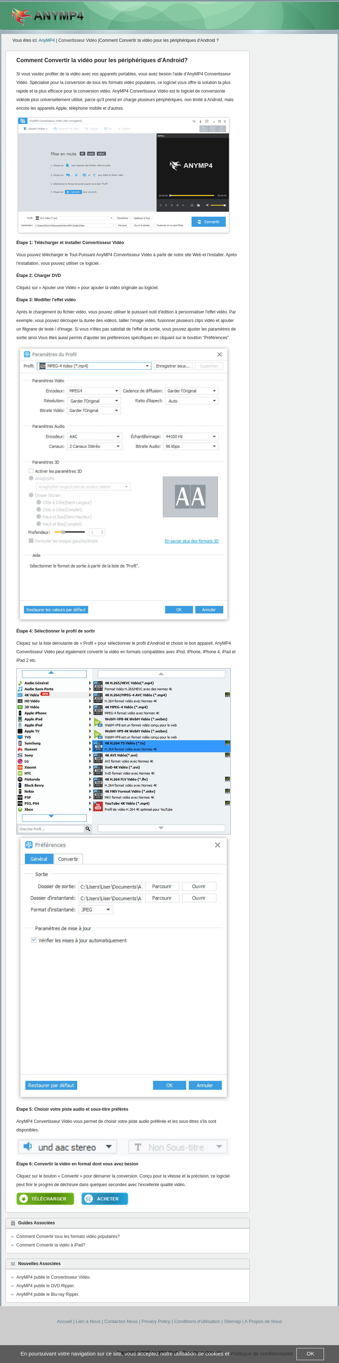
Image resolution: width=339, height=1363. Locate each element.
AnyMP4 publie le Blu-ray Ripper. (47, 1294)
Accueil (64, 1321)
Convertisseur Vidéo (78, 40)
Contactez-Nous (121, 1321)
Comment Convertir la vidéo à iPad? (50, 1245)
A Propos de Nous (263, 1321)
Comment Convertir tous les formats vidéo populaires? (68, 1236)
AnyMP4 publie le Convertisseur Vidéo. (53, 1277)
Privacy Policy (155, 1321)
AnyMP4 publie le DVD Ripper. (45, 1285)
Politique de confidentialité (262, 1353)
